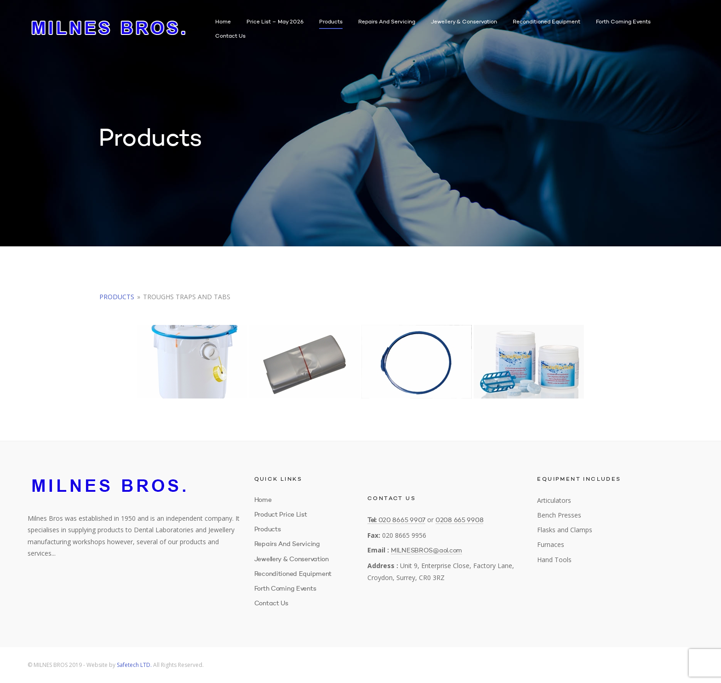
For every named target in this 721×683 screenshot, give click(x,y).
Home (223, 22)
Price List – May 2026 (274, 22)
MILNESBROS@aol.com (426, 550)
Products (331, 22)
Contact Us (230, 36)
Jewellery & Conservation (464, 22)
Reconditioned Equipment (546, 22)
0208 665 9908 (459, 520)
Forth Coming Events (623, 22)
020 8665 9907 (401, 520)
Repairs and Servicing (386, 22)
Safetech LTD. (134, 665)
